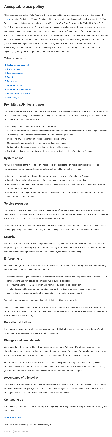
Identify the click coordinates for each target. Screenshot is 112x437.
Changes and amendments (19, 89)
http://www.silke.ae (12, 417)
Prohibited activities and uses (20, 65)
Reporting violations (16, 85)
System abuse (13, 69)
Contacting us (13, 97)
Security (10, 77)
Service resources (15, 73)
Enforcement (13, 81)
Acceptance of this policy (18, 93)
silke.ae (7, 19)
